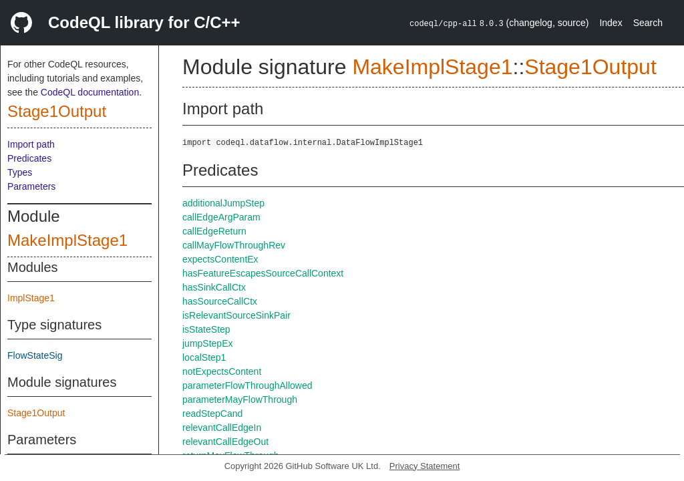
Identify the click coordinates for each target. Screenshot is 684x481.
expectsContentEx (220, 259)
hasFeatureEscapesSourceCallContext (262, 273)
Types (19, 172)
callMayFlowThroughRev (233, 245)
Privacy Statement (424, 466)
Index (610, 22)
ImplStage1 (31, 298)
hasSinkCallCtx (214, 287)
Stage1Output (56, 111)
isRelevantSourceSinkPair (236, 315)
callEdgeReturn (214, 231)
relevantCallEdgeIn (221, 427)
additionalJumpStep (223, 203)
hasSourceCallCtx (219, 301)
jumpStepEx (207, 343)
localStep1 (204, 357)
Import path (31, 144)
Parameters (31, 186)
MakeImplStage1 (67, 240)
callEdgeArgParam (221, 217)
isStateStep (206, 329)
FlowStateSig (34, 355)
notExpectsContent (221, 371)
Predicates (29, 158)
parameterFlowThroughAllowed (247, 385)
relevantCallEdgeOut (225, 441)
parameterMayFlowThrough (239, 399)
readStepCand (212, 413)
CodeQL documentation (90, 92)
